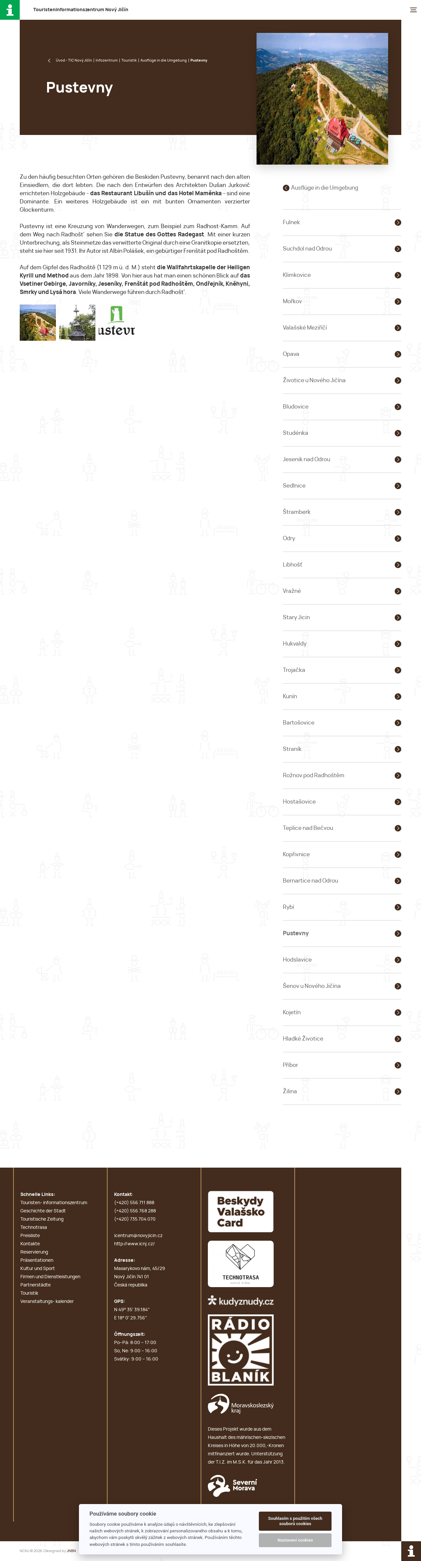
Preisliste (30, 1235)
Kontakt (123, 1194)
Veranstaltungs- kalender (47, 1301)
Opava (291, 354)
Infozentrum (107, 60)
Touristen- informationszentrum (53, 1203)
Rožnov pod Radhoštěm (313, 775)
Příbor (290, 1065)
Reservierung (34, 1252)
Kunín (290, 696)
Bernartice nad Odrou (310, 881)
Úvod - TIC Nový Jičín (74, 60)
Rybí (288, 907)
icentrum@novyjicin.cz (138, 1235)
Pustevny (296, 933)
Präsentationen (36, 1260)
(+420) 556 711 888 (134, 1203)
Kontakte (30, 1244)
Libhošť (292, 565)
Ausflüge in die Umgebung (163, 60)
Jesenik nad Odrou (306, 459)
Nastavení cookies (295, 1540)
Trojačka (294, 670)
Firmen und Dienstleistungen (50, 1277)
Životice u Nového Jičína (314, 380)
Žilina (290, 1091)
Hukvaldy (295, 644)
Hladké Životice (303, 1039)
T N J (80, 10)
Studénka (295, 433)
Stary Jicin (296, 617)
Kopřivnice (296, 854)
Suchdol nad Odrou (307, 248)
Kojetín (292, 1012)
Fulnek (291, 222)
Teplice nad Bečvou (308, 828)
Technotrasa (33, 1227)
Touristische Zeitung (41, 1219)
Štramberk (296, 512)
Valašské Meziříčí (305, 328)
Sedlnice (294, 486)
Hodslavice (297, 960)
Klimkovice (297, 275)
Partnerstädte (35, 1285)
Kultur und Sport (37, 1268)
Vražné (292, 591)
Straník (292, 749)
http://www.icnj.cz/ (134, 1244)
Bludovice (296, 407)
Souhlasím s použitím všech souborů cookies (295, 1521)
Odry (289, 538)
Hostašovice (299, 802)
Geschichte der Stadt (43, 1211)
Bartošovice (298, 723)
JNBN (71, 1551)
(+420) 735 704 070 (135, 1219)
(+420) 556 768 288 (135, 1211)
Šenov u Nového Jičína (312, 986)
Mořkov (292, 301)
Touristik (129, 60)
